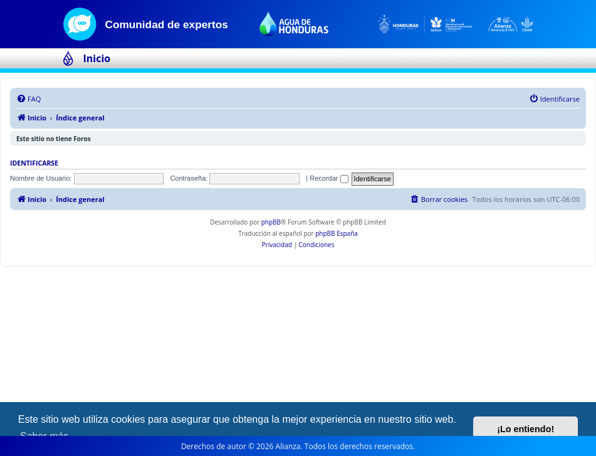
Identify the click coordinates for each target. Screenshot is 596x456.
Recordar (329, 178)
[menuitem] (28, 99)
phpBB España (336, 233)
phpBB (271, 222)
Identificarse (34, 163)
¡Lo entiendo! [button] (525, 429)
